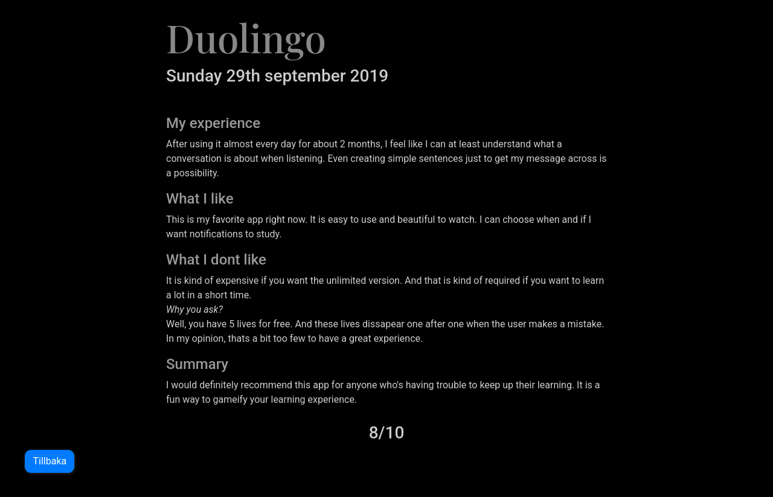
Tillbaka (49, 461)
